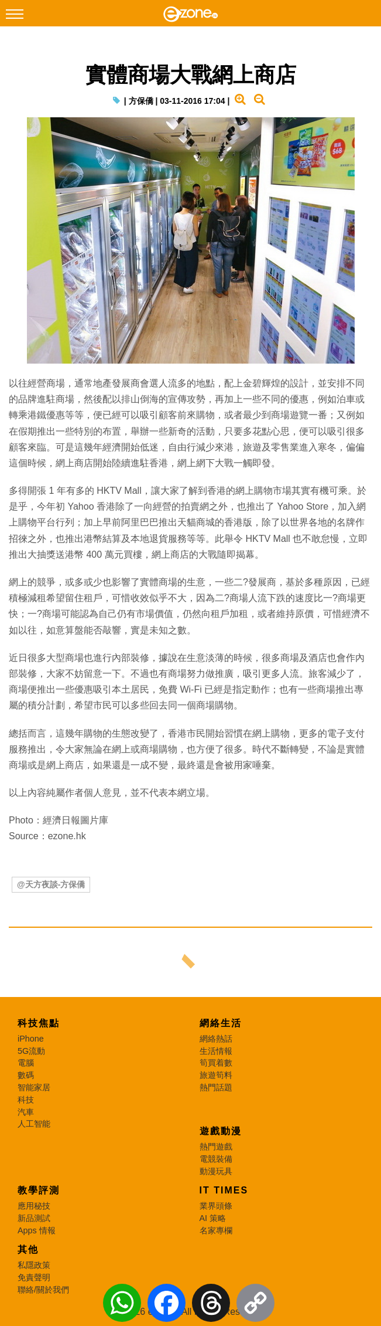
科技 (26, 1099)
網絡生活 (221, 1023)
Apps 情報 (37, 1230)
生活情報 (216, 1051)
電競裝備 (216, 1159)
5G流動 (31, 1051)
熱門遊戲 (216, 1146)
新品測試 (34, 1218)
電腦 (26, 1062)
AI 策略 (213, 1218)
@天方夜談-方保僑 (51, 884)
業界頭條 (216, 1205)
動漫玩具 (216, 1171)
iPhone (31, 1038)
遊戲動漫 (221, 1131)
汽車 (26, 1112)
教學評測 (39, 1190)
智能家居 (34, 1087)
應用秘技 (34, 1205)
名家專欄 (216, 1230)
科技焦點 (39, 1023)
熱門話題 (216, 1087)
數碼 (26, 1075)
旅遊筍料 (216, 1075)
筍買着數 (216, 1062)
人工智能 (34, 1123)
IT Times (224, 1190)
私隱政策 (34, 1265)
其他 (28, 1249)
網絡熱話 (216, 1038)
